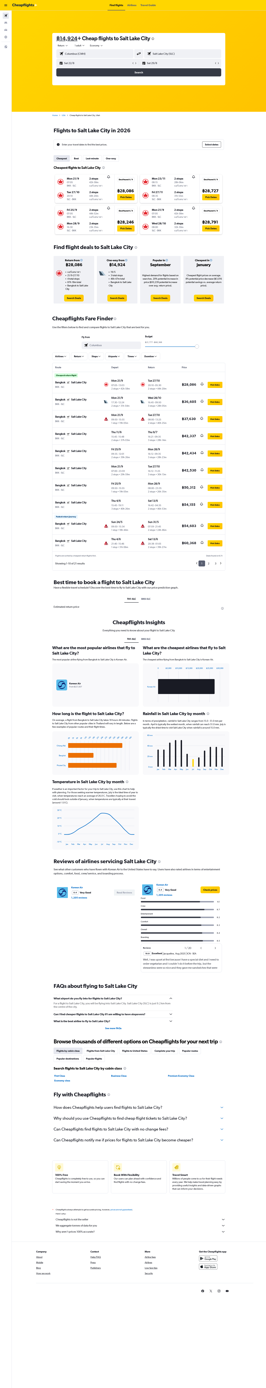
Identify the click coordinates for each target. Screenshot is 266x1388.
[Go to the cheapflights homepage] (24, 5)
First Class (59, 1075)
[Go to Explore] (5, 37)
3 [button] (215, 563)
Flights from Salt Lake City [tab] (101, 1050)
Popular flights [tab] (94, 1058)
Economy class (62, 1080)
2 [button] (209, 563)
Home (55, 115)
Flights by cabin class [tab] (68, 1050)
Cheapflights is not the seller (140, 1219)
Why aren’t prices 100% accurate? (140, 1232)
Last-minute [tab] (92, 158)
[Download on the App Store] (208, 1267)
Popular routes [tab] (190, 1050)
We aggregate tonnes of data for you (140, 1226)
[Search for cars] (5, 29)
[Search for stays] (5, 22)
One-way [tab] (111, 158)
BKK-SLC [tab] (146, 599)
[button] (6, 5)
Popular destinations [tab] (68, 1058)
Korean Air (77, 887)
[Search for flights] (5, 15)
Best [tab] (76, 158)
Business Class (119, 1075)
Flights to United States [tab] (135, 1050)
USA (64, 115)
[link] (74, 298)
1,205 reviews (79, 897)
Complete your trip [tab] (165, 1050)
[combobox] (63, 45)
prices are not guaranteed (121, 1209)
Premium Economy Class (181, 1075)
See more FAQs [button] (113, 1028)
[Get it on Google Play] (208, 1258)
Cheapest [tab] (62, 158)
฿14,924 (67, 38)
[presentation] (153, 38)
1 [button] (202, 563)
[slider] (197, 346)
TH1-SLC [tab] (131, 599)
